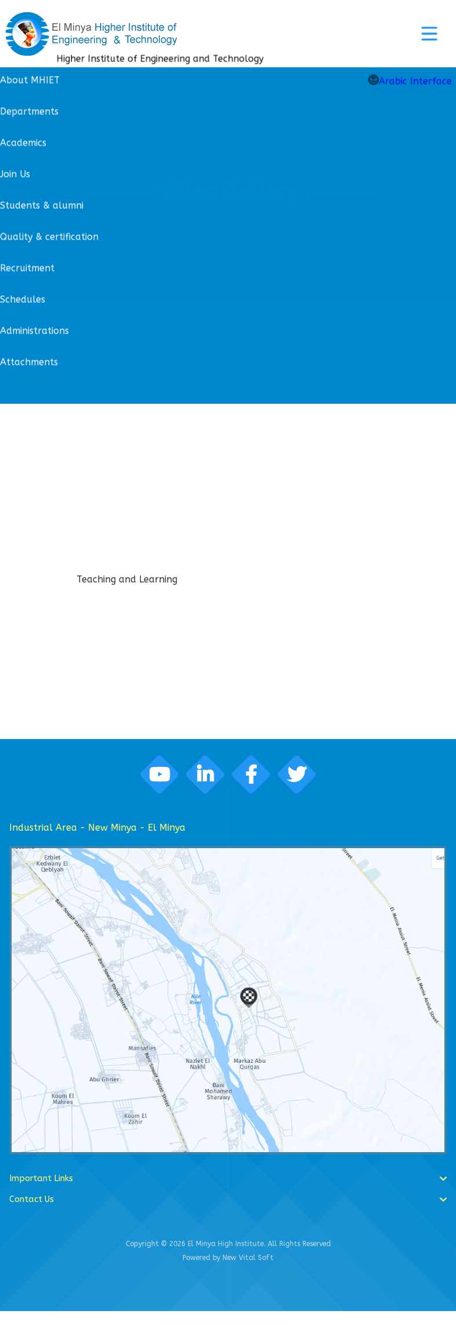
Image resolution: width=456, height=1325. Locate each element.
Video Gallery (228, 192)
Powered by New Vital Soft (228, 1272)
